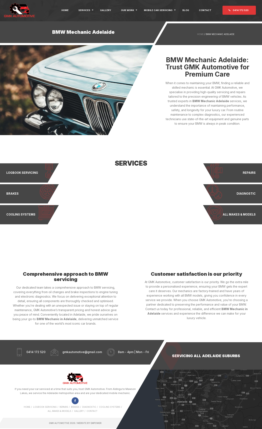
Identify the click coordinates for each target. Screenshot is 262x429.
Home (65, 10)
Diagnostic (89, 407)
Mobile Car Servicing (158, 10)
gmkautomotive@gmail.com (82, 351)
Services (84, 10)
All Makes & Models (59, 411)
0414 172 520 (240, 10)
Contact (205, 10)
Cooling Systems (109, 407)
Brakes (75, 407)
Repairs (64, 407)
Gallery (105, 10)
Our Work (127, 10)
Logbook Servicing (45, 407)
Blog (185, 10)
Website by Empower (89, 423)
